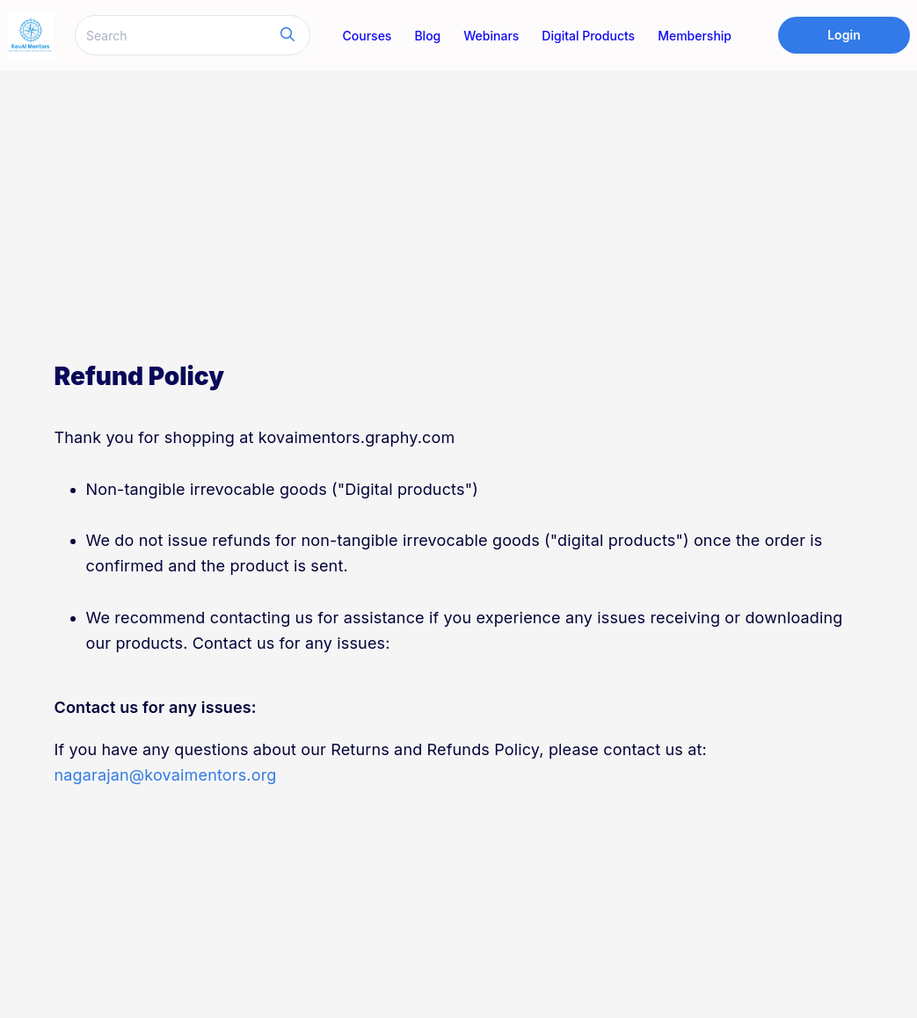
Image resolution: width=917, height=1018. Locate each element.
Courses (367, 35)
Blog (427, 35)
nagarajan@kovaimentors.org (166, 775)
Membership (694, 35)
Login (844, 34)
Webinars (491, 35)
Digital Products (588, 35)
